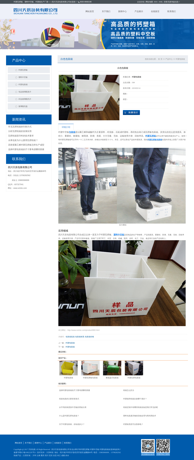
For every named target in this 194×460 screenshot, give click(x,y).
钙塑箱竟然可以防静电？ (133, 424)
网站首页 (89, 11)
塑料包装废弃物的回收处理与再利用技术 (139, 416)
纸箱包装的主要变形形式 (69, 399)
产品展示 (139, 11)
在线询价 (131, 112)
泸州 (34, 455)
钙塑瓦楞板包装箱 (90, 378)
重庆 (42, 455)
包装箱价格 (89, 337)
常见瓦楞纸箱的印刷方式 (20, 126)
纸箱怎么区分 (128, 390)
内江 (59, 455)
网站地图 (149, 2)
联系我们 (171, 11)
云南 (38, 455)
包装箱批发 (70, 337)
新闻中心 (122, 11)
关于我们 (106, 11)
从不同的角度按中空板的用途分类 (72, 407)
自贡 (55, 455)
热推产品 (17, 455)
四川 (46, 455)
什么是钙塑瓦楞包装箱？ (69, 416)
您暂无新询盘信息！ (172, 2)
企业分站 (140, 2)
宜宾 (51, 455)
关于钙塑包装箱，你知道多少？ (72, 424)
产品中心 (169, 59)
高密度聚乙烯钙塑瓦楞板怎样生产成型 (26, 145)
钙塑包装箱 (180, 59)
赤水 (67, 455)
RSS (155, 2)
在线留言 (155, 11)
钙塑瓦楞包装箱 (134, 378)
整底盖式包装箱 (112, 378)
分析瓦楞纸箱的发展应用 (20, 131)
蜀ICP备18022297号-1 (27, 452)
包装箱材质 (79, 337)
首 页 (160, 59)
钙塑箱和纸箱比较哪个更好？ (135, 399)
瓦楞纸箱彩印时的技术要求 (21, 136)
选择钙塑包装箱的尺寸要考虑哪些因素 (26, 149)
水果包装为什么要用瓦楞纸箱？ (23, 140)
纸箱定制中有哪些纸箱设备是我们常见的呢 (140, 407)
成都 (63, 455)
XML (161, 2)
